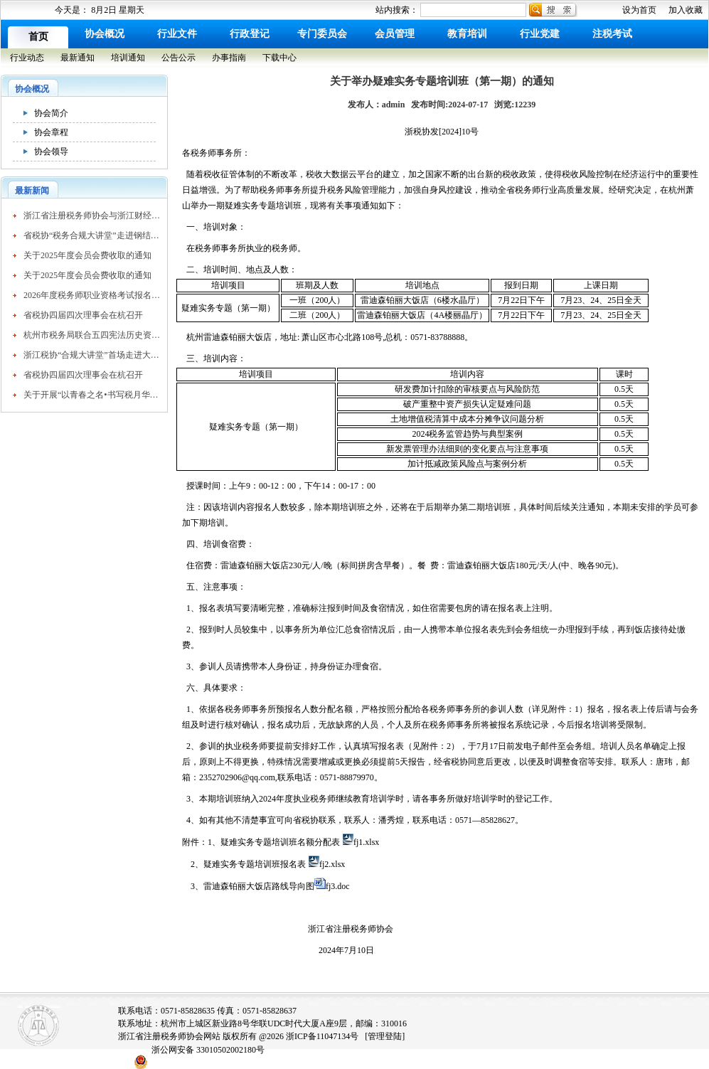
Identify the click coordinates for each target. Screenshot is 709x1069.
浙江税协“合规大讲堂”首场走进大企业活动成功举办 (91, 355)
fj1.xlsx (366, 842)
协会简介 (51, 113)
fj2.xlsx (332, 864)
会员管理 (395, 33)
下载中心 (279, 58)
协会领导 (51, 151)
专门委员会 (322, 33)
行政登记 (250, 33)
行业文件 (177, 33)
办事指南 (229, 58)
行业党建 (540, 33)
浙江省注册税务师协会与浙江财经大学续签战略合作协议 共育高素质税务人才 (91, 215)
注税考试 (612, 33)
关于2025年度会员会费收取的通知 (87, 255)
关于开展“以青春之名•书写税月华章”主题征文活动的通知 (91, 395)
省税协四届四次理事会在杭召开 (83, 315)
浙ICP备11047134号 (322, 1036)
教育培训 (467, 33)
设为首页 (639, 10)
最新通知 (77, 58)
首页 (38, 36)
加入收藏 (685, 10)
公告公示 (178, 58)
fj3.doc (338, 886)
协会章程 (51, 132)
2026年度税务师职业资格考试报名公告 (91, 295)
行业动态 (27, 58)
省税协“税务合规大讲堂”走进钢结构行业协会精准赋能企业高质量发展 (91, 235)
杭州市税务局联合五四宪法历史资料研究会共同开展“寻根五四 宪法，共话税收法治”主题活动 (91, 335)
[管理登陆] (385, 1036)
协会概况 (104, 33)
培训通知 (128, 58)
